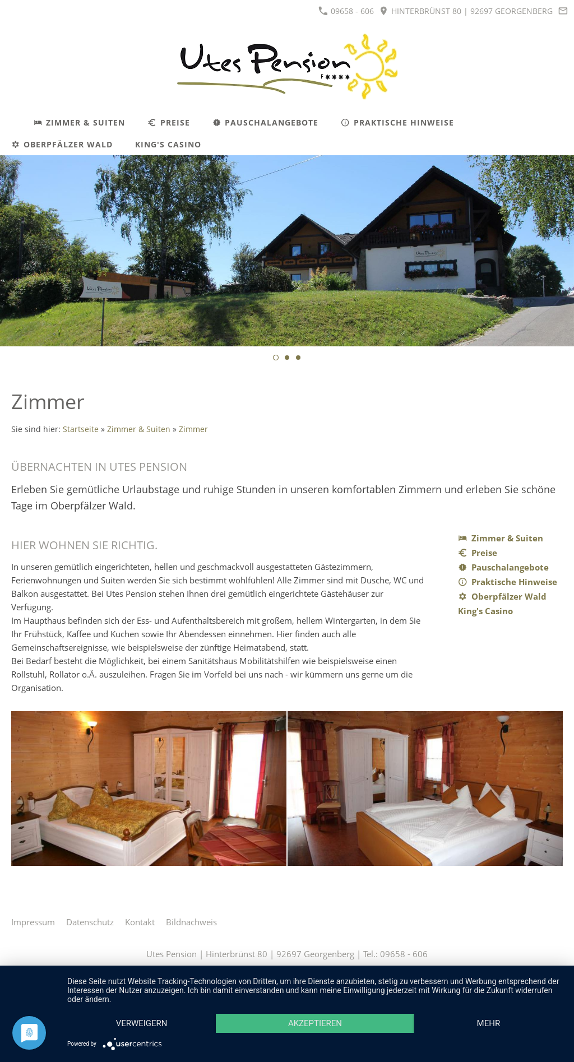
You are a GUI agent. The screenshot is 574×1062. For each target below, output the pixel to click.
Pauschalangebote (503, 567)
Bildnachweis (191, 921)
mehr (489, 1023)
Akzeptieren (315, 1023)
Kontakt (140, 921)
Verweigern (142, 1023)
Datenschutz (90, 921)
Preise (477, 552)
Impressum (33, 921)
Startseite (81, 429)
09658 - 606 (346, 11)
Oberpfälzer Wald (502, 596)
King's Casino (485, 610)
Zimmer (193, 429)
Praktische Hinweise (507, 581)
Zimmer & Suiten (138, 429)
